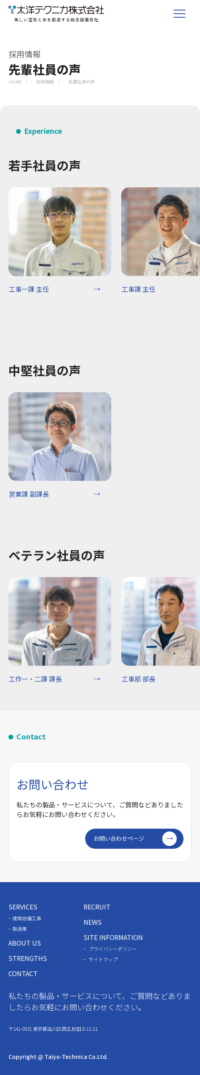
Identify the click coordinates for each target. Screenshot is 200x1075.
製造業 (19, 928)
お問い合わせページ (135, 838)
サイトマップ (103, 959)
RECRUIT (97, 906)
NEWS (93, 922)
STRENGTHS (27, 958)
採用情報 (45, 81)
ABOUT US (24, 943)
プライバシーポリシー (113, 948)
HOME (15, 81)
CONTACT (23, 973)
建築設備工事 (26, 918)
